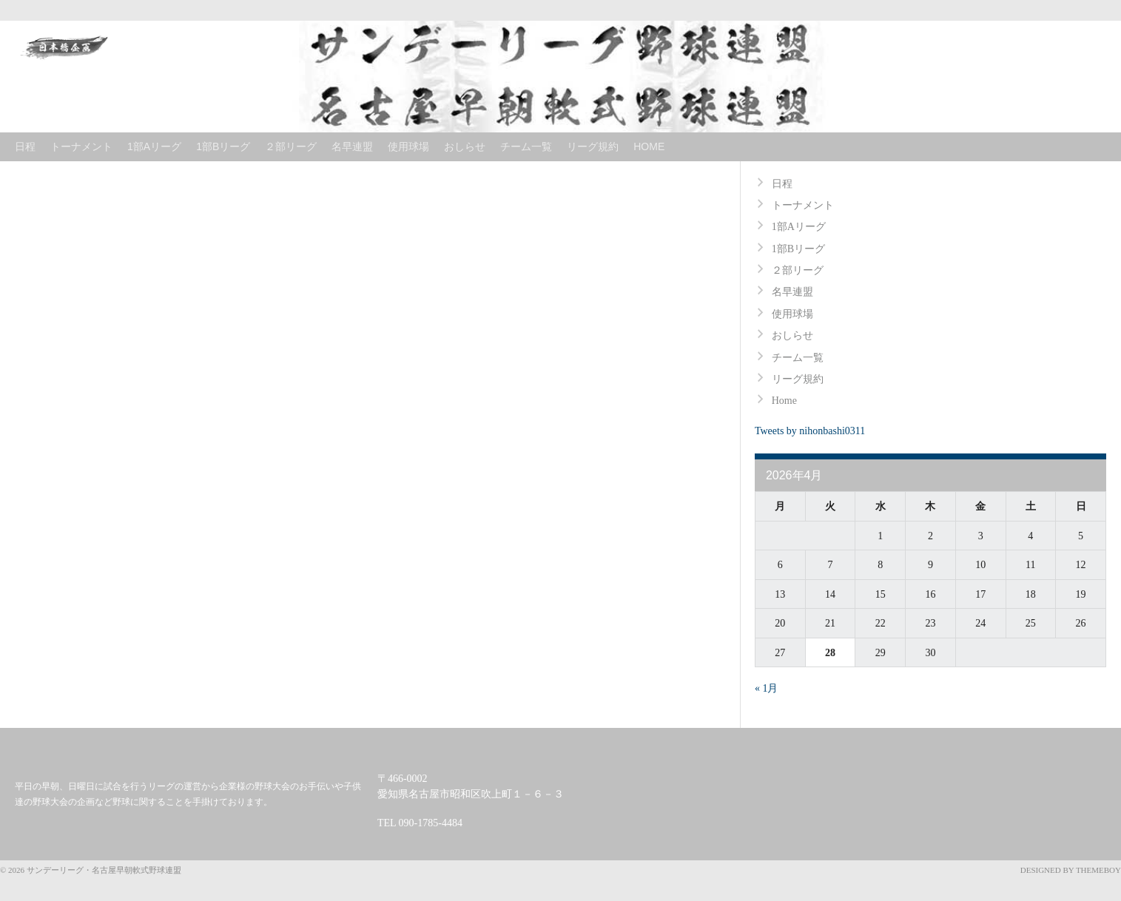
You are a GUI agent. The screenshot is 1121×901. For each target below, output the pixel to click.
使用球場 (408, 146)
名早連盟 (352, 146)
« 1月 (766, 688)
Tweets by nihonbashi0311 (810, 430)
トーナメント (81, 146)
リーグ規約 (593, 146)
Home (648, 146)
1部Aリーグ (154, 146)
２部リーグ (291, 146)
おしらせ (464, 146)
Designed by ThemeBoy (1070, 869)
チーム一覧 (526, 146)
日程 (25, 146)
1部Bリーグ (223, 146)
